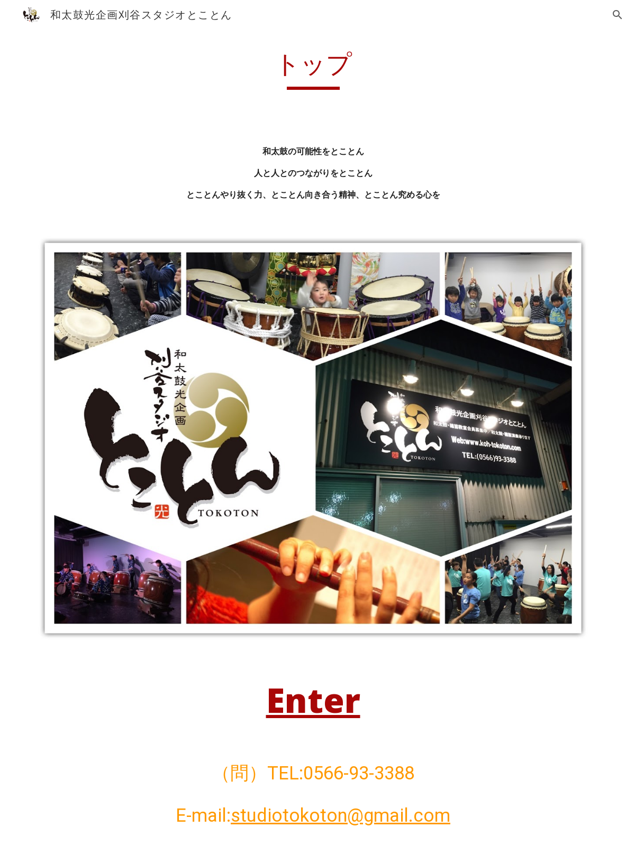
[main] (313, 69)
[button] (613, 14)
